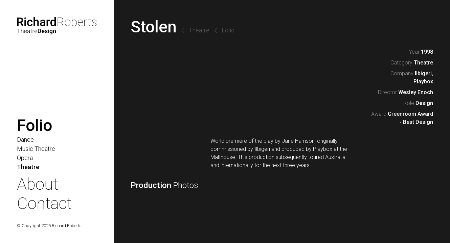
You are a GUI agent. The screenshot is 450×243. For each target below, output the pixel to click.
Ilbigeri (423, 73)
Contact (44, 203)
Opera (25, 157)
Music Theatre (36, 148)
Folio (228, 30)
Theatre (199, 30)
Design (424, 103)
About (37, 184)
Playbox (423, 81)
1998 (427, 52)
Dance (25, 139)
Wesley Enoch (415, 92)
